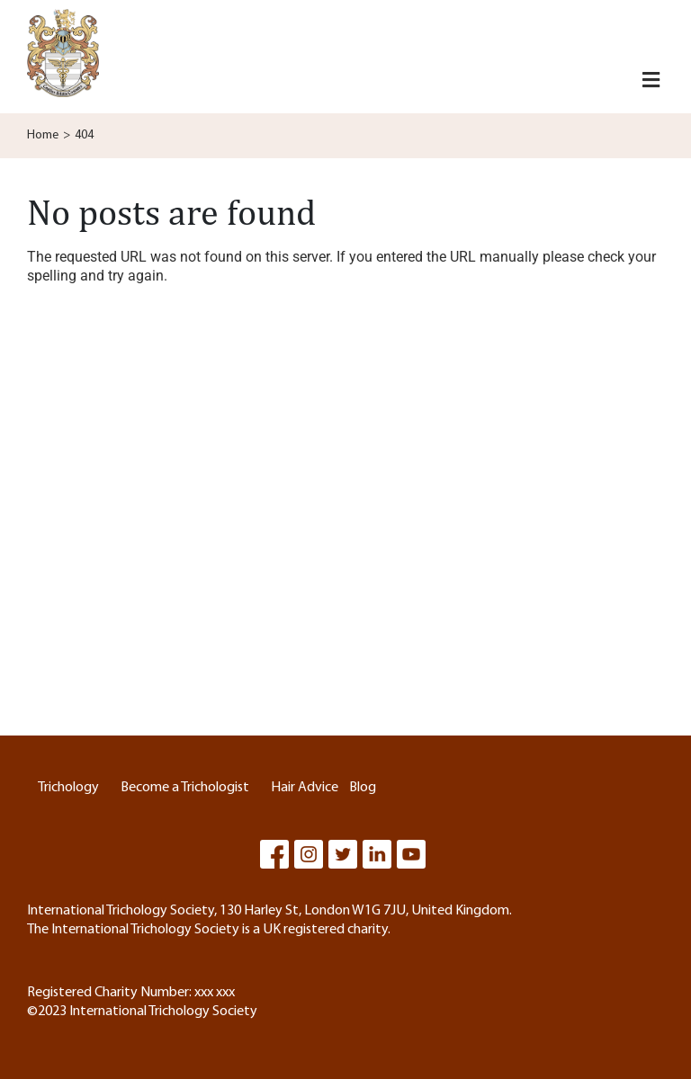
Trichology (68, 787)
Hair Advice (304, 787)
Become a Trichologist (185, 787)
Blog (362, 787)
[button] (650, 80)
